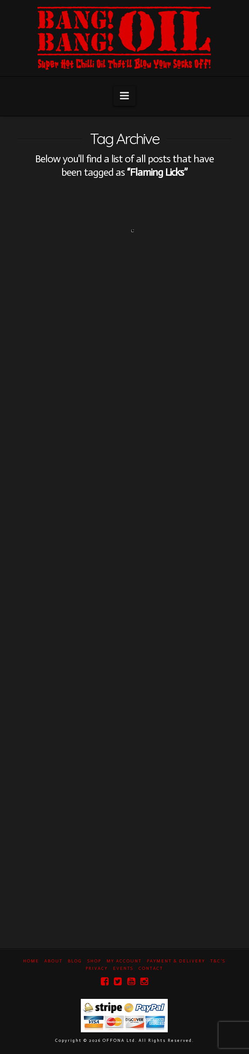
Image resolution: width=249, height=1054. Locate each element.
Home (31, 961)
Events (123, 968)
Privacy (97, 968)
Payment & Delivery (176, 961)
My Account (124, 961)
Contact (151, 968)
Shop (94, 961)
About (53, 961)
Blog (75, 961)
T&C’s (218, 961)
